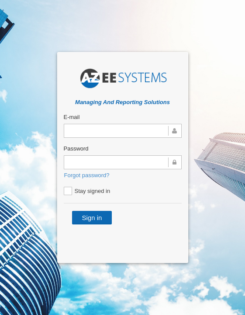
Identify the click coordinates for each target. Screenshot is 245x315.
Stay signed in (87, 191)
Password (76, 148)
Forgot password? (87, 175)
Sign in (92, 217)
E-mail (72, 117)
